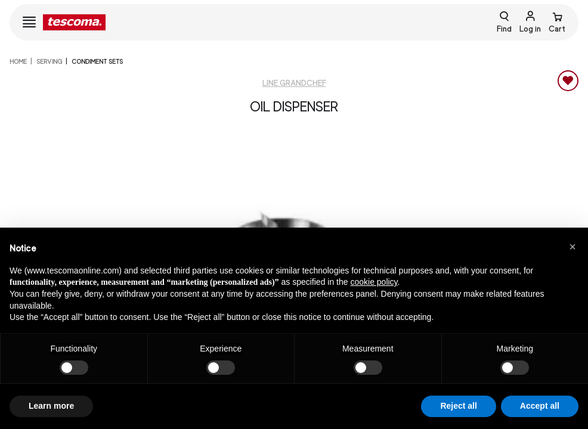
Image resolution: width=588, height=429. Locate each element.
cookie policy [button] (373, 282)
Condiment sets (97, 61)
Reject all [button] (458, 406)
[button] (572, 246)
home (18, 61)
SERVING (49, 61)
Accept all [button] (539, 406)
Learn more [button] (51, 406)
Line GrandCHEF (294, 83)
